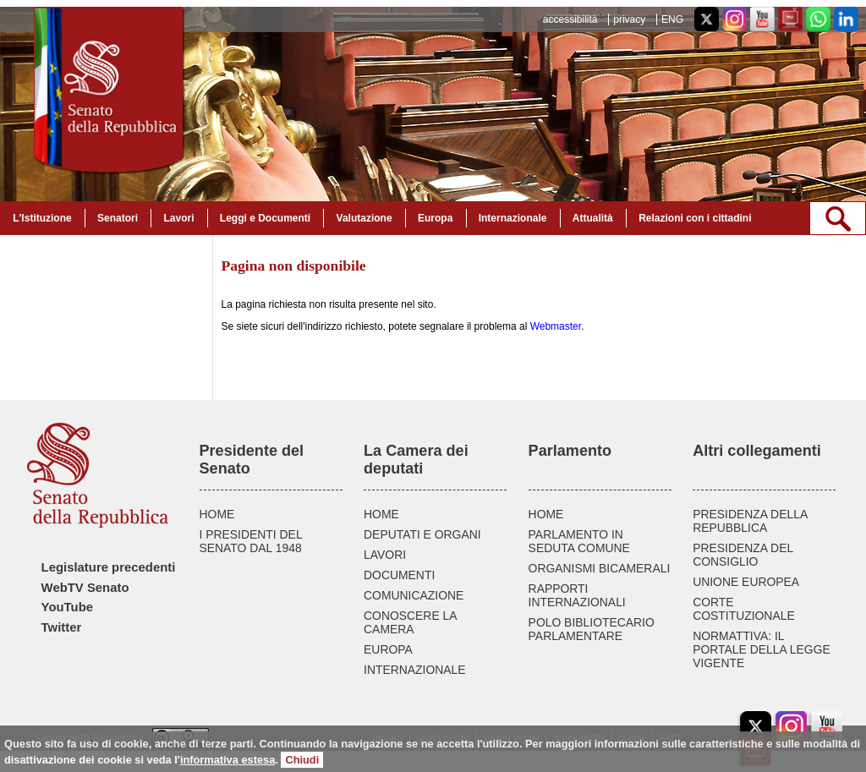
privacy (629, 19)
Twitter (61, 627)
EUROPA (388, 649)
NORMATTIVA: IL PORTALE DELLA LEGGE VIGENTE (761, 649)
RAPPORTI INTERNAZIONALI (577, 595)
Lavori (178, 218)
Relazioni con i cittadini (695, 218)
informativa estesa (227, 759)
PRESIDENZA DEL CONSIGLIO (743, 554)
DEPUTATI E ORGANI (422, 534)
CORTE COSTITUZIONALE (744, 608)
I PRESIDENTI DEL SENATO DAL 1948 (251, 541)
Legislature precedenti (108, 567)
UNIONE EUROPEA (746, 582)
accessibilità (570, 19)
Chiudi (302, 759)
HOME (217, 514)
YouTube (67, 607)
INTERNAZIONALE (415, 669)
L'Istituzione (42, 218)
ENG (672, 19)
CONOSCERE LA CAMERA (410, 622)
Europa (435, 218)
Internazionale (513, 218)
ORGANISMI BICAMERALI (600, 568)
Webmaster (555, 326)
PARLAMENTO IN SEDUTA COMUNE (579, 541)
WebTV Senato (85, 587)
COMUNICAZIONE (413, 595)
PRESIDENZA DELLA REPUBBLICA (750, 520)
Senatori (117, 218)
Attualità (593, 218)
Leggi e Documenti (265, 218)
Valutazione (364, 218)
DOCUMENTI (399, 575)
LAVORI (385, 554)
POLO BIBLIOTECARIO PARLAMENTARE (592, 629)
